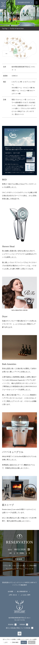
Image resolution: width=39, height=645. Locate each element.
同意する (24, 642)
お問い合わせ (13, 595)
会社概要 (10, 591)
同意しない (32, 642)
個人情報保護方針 (22, 591)
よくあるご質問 (25, 595)
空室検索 (18, 559)
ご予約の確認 (32, 565)
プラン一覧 (7, 565)
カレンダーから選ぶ (19, 565)
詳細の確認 (15, 642)
